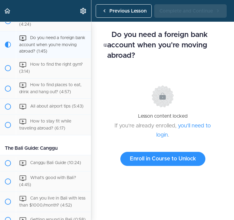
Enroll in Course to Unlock (163, 159)
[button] (7, 11)
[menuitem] (83, 11)
